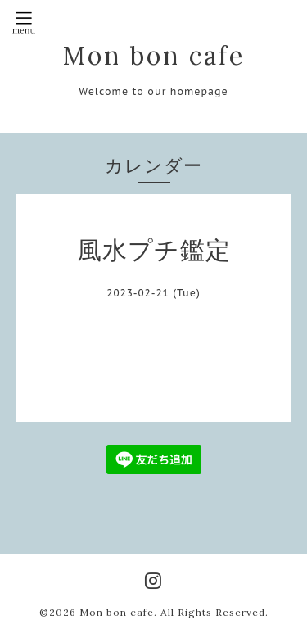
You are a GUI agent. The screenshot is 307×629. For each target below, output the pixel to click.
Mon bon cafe (154, 55)
